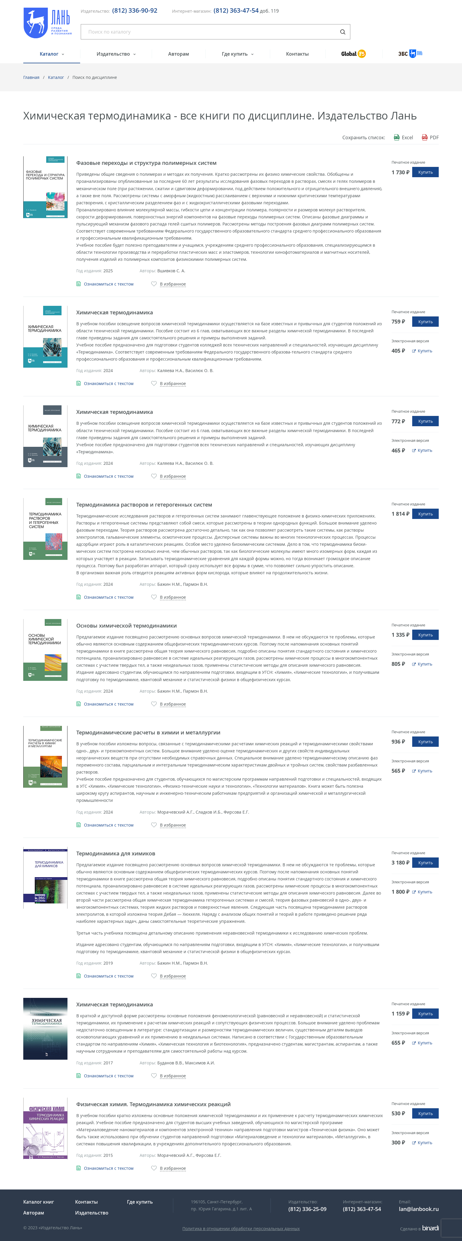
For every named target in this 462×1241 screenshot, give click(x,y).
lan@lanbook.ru (419, 1208)
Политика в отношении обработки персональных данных (241, 1228)
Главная (31, 77)
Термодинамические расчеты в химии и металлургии (148, 732)
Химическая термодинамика (114, 312)
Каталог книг (38, 1202)
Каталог (50, 54)
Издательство (114, 54)
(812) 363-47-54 (236, 10)
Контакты (297, 54)
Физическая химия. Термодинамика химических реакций (153, 1104)
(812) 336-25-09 (307, 1208)
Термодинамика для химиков (115, 853)
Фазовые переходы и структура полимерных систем (146, 162)
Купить (425, 172)
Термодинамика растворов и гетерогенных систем (144, 504)
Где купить (235, 54)
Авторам (178, 54)
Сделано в (419, 1229)
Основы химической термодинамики (126, 625)
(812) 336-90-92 (134, 10)
